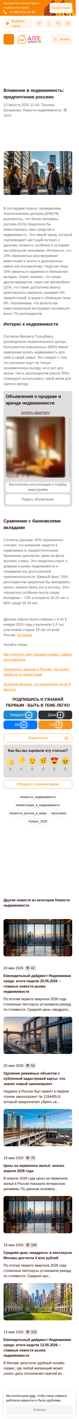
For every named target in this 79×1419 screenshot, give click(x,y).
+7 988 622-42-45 (19, 12)
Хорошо (39, 1410)
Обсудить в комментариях (37, 784)
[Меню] (9, 39)
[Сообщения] (58, 23)
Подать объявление (38, 499)
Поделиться (48, 738)
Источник (24, 635)
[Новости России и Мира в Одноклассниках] (55, 724)
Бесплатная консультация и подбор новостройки (38, 487)
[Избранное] (39, 23)
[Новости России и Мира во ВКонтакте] (20, 724)
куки (32, 1396)
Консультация (61, 7)
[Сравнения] (49, 23)
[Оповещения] (68, 23)
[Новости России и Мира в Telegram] (20, 715)
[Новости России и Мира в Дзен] (55, 715)
